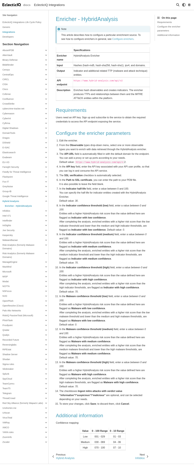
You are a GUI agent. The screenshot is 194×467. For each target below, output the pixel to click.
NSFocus (7, 291)
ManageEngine (9, 262)
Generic (6, 27)
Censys (6, 69)
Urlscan (6, 413)
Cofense (6, 94)
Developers (8, 37)
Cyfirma (6, 123)
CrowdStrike (8, 104)
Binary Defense (9, 60)
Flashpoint (7, 177)
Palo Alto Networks (11, 310)
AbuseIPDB (8, 50)
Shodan (6, 359)
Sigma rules (8, 364)
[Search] (178, 5)
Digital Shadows (10, 128)
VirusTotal (7, 417)
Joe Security (8, 230)
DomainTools (8, 133)
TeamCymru (8, 383)
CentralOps (8, 74)
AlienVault (7, 55)
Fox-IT (5, 181)
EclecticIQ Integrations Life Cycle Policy (21, 22)
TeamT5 (6, 388)
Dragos (6, 138)
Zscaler (6, 442)
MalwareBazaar (10, 240)
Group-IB (6, 191)
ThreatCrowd (8, 398)
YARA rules (8, 432)
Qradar (5, 330)
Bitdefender (8, 65)
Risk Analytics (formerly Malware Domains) (18, 247)
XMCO (5, 427)
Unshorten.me (9, 408)
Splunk (5, 374)
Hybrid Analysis (10, 201)
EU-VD (5, 162)
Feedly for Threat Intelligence (16, 172)
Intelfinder (7, 220)
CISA (5, 84)
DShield (6, 142)
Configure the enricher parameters (168, 28)
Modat (5, 281)
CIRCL (5, 79)
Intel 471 (6, 216)
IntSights (6, 225)
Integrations (8, 32)
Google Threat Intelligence (15, 196)
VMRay (6, 422)
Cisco (5, 89)
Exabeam (7, 157)
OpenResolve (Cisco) (12, 305)
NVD (4, 296)
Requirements (164, 22)
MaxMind (6, 267)
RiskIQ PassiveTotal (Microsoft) (17, 315)
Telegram (7, 393)
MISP (5, 276)
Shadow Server (9, 354)
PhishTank (7, 320)
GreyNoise (7, 186)
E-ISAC (6, 147)
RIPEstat (6, 349)
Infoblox (6, 211)
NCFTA (6, 286)
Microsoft (6, 271)
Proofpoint (7, 325)
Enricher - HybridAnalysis (18, 206)
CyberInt (6, 118)
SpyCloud (7, 379)
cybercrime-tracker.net (13, 108)
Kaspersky (7, 235)
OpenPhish (7, 301)
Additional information (168, 35)
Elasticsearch (9, 152)
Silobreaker (8, 369)
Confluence (8, 99)
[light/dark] (184, 5)
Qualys (5, 335)
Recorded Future (10, 340)
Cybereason (8, 113)
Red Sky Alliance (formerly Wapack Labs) (22, 403)
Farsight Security (10, 167)
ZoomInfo (7, 437)
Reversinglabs (9, 345)
